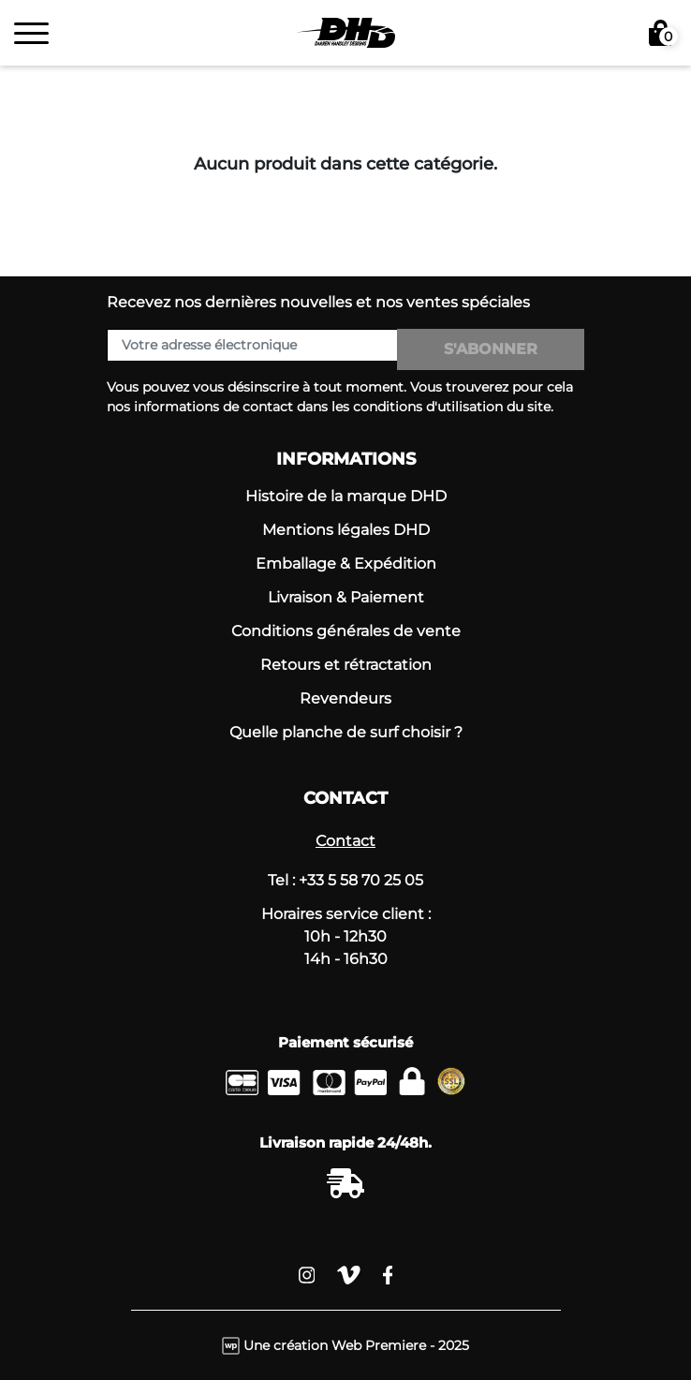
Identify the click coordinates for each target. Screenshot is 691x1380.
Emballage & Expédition (346, 563)
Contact (345, 841)
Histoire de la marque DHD (346, 496)
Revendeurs (345, 698)
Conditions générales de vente (346, 631)
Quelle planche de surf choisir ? (346, 732)
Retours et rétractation (346, 665)
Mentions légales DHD (346, 530)
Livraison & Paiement (346, 597)
